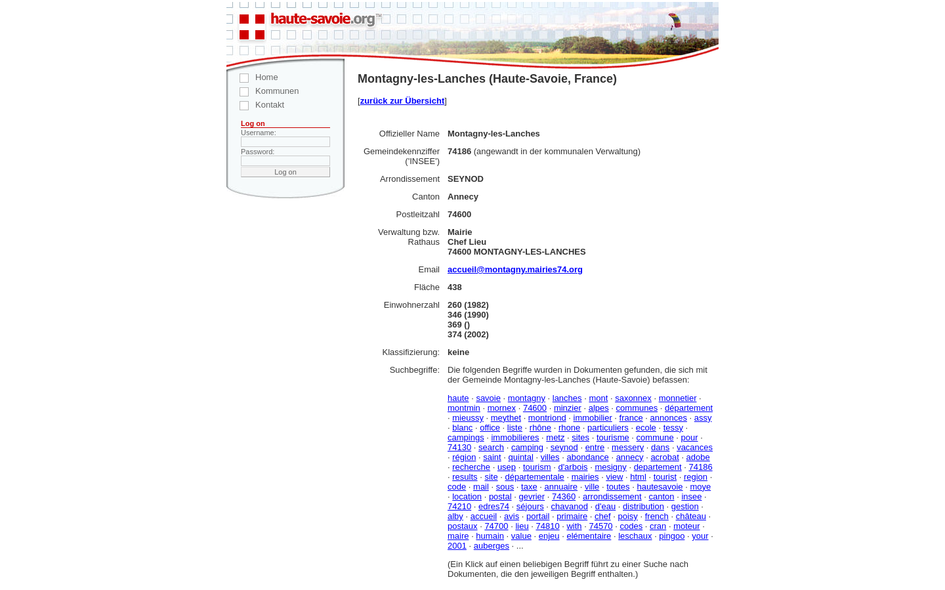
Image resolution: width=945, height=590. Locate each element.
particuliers (608, 427)
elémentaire (588, 536)
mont (598, 398)
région (464, 457)
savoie (488, 398)
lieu (521, 526)
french (657, 516)
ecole (646, 427)
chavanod (569, 506)
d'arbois (572, 467)
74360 (564, 496)
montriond (547, 418)
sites (580, 437)
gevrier (531, 496)
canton (661, 496)
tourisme (613, 437)
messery (628, 447)
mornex (502, 408)
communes (637, 408)
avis (511, 516)
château (691, 516)
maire (458, 536)
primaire (571, 516)
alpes (599, 408)
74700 (496, 526)
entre (595, 447)
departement (658, 467)
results (464, 477)
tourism (537, 467)
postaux (463, 526)
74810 (547, 526)
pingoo (671, 536)
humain (490, 536)
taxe (529, 487)
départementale (534, 477)
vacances (695, 447)
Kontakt (255, 105)
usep (506, 467)
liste (514, 427)
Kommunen (262, 91)
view (614, 477)
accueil (484, 516)
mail (481, 487)
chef (603, 516)
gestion (685, 506)
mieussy (468, 418)
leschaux (635, 536)
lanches (567, 398)
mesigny (610, 467)
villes (550, 457)
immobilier (593, 418)
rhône (540, 427)
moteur (686, 526)
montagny (526, 398)
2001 (457, 546)
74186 (700, 467)
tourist (665, 477)
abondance (587, 457)
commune (655, 437)
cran (658, 526)
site (490, 477)
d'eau (605, 506)
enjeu (549, 536)
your (700, 536)
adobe (698, 457)
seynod (564, 447)
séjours (530, 506)
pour (689, 437)
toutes (617, 487)
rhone (569, 427)
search (491, 447)
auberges (491, 546)
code (457, 487)
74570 (600, 526)
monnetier (678, 398)
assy (703, 418)
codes (631, 526)
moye (700, 487)
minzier (567, 408)
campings (466, 437)
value (521, 536)
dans (660, 447)
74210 (459, 506)
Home (252, 77)
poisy (627, 516)
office (490, 427)
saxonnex (633, 398)
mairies (585, 477)
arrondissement (612, 496)
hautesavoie (659, 487)
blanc (462, 427)
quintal (521, 457)
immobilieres (515, 437)
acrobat (664, 457)
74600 (535, 408)
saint (492, 457)
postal (500, 496)
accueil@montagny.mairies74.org (515, 269)
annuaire (561, 487)
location (467, 496)
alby (455, 516)
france (631, 418)
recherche (471, 467)
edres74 (493, 506)
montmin (464, 408)
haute (458, 398)
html (638, 477)
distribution (643, 506)
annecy (630, 457)
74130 (459, 447)
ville (592, 487)
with (573, 526)
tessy (673, 427)
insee (691, 496)
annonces (668, 418)
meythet (506, 418)
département (689, 408)
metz (555, 437)
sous (505, 487)
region (695, 477)
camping (527, 447)
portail (537, 516)
